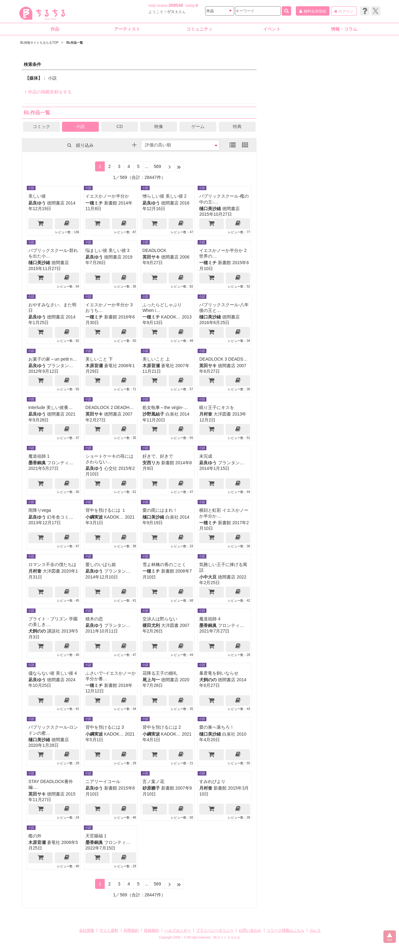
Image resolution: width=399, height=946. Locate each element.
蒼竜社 (110, 365)
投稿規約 (151, 930)
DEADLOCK (154, 250)
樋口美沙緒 (210, 208)
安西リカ (151, 462)
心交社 (110, 468)
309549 (176, 5)
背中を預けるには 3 (104, 727)
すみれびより (212, 781)
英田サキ (151, 256)
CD (120, 126)
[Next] (170, 166)
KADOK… (171, 316)
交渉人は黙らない (159, 618)
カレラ (315, 930)
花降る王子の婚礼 (159, 673)
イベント (272, 29)
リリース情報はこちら (285, 930)
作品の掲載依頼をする (48, 91)
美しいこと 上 (156, 359)
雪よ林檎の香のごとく (164, 564)
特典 (237, 126)
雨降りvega (39, 510)
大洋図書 (222, 413)
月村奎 (205, 413)
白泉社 (172, 413)
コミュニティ (199, 29)
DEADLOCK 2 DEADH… (109, 407)
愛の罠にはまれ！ (159, 510)
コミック (41, 126)
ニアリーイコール (102, 781)
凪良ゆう (37, 202)
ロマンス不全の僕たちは (52, 564)
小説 (80, 126)
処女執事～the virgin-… (165, 407)
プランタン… (60, 365)
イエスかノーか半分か (107, 196)
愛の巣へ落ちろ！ (216, 727)
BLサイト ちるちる (227, 937)
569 (157, 166)
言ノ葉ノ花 (153, 781)
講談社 (53, 630)
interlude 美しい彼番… (50, 407)
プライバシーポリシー (214, 930)
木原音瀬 (94, 365)
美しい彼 (37, 196)
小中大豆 (208, 576)
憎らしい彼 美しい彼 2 (164, 196)
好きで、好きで (157, 456)
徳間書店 (56, 202)
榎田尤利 (151, 625)
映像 (158, 126)
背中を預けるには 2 (161, 727)
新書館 (110, 202)
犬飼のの (37, 630)
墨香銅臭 (37, 462)
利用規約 (131, 930)
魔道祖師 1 (39, 456)
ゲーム (197, 126)
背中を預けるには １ (105, 510)
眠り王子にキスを (216, 407)
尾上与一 (151, 679)
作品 (54, 29)
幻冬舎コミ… (60, 517)
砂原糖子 (151, 788)
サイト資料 (108, 930)
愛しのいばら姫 (100, 564)
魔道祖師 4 (209, 618)
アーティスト (127, 29)
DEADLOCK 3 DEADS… (223, 359)
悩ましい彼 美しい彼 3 (107, 250)
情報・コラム (344, 29)
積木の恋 (94, 618)
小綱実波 (94, 517)
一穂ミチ (94, 202)
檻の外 (34, 835)
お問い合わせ (250, 930)
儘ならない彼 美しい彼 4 (52, 673)
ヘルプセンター (178, 930)
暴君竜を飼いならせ (218, 673)
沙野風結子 (153, 413)
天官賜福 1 (96, 835)
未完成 (205, 456)
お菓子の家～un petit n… (52, 359)
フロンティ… (60, 462)
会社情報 (86, 930)
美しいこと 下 (99, 359)
